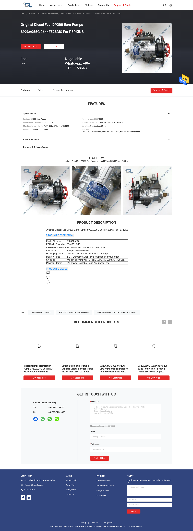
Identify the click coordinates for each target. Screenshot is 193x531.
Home (23, 14)
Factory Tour (70, 485)
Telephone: (95, 444)
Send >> (133, 511)
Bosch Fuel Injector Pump (105, 485)
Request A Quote (161, 90)
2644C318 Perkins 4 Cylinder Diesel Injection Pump (117, 312)
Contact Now (99, 458)
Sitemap (83, 523)
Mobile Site (94, 523)
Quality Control (71, 490)
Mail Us (54, 46)
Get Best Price (31, 46)
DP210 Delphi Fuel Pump (41, 312)
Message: (95, 402)
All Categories (101, 495)
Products (31, 14)
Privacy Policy (107, 523)
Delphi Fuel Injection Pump (47, 14)
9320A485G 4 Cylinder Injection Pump (74, 312)
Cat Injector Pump (102, 490)
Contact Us (70, 495)
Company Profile (71, 480)
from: (93, 431)
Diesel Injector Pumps (103, 480)
